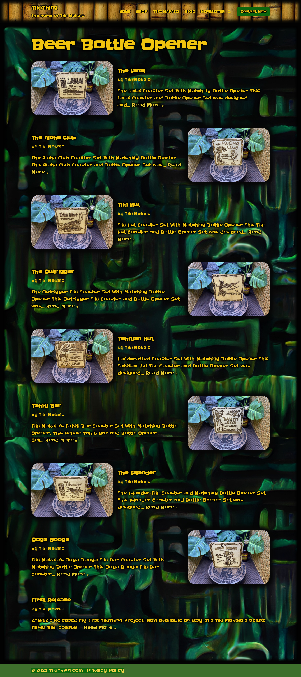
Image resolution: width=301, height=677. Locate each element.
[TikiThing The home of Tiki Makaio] (57, 11)
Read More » (148, 105)
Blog (190, 11)
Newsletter (213, 11)
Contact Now (253, 11)
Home (125, 11)
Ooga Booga (50, 539)
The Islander (136, 472)
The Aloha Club (53, 137)
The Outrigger (52, 271)
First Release (51, 600)
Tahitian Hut (135, 338)
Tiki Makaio (166, 11)
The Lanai (131, 70)
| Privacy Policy (103, 670)
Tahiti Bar (46, 406)
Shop (141, 11)
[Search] (229, 11)
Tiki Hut (128, 204)
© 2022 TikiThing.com (57, 670)
